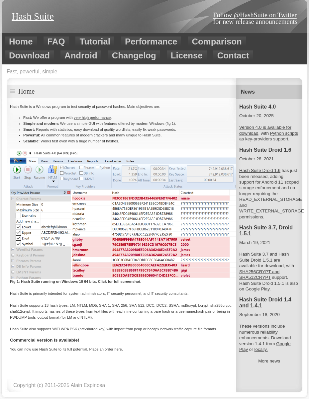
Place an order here (105, 349)
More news (269, 361)
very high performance (92, 118)
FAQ (56, 41)
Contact (233, 55)
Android (80, 55)
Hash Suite (33, 16)
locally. (261, 349)
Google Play (257, 288)
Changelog (134, 55)
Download (29, 55)
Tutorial (94, 41)
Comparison (217, 41)
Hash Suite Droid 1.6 (259, 170)
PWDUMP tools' (23, 317)
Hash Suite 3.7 (253, 254)
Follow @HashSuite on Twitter (254, 15)
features (68, 135)
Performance (151, 41)
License (187, 55)
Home (21, 41)
